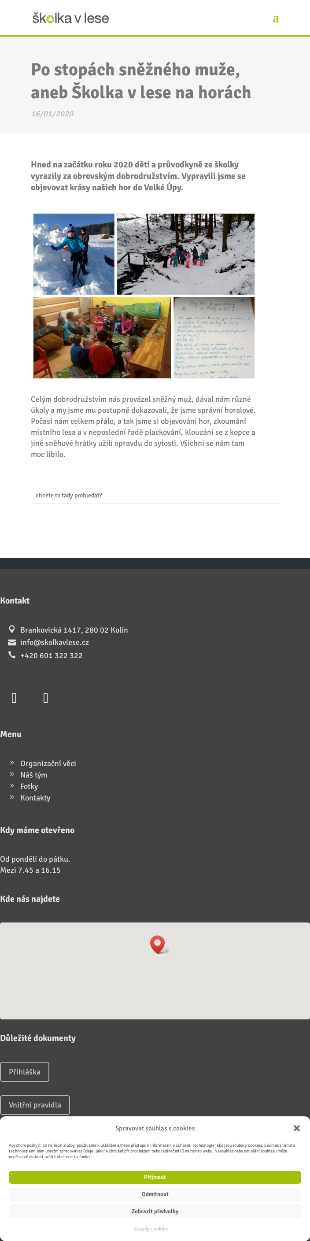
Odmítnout (155, 1194)
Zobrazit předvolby (155, 1211)
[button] (296, 1128)
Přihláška (25, 1072)
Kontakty (35, 798)
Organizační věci (48, 763)
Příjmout (155, 1177)
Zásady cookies (151, 1229)
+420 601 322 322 (51, 655)
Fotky (29, 786)
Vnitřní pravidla (35, 1105)
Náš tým (33, 775)
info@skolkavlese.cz (54, 642)
